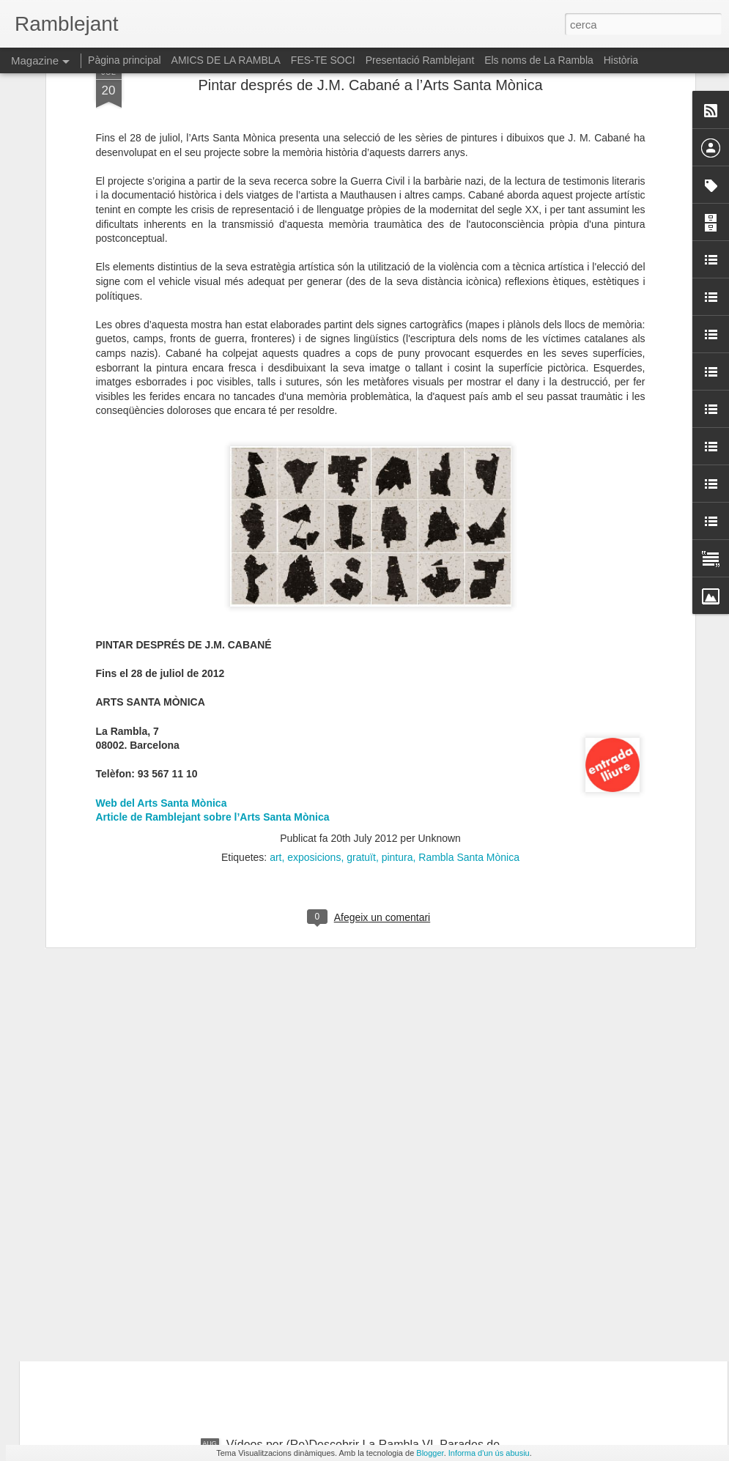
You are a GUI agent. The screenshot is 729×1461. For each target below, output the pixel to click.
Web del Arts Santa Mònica (161, 530)
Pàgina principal (124, 60)
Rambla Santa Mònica (468, 584)
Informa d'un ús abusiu (489, 1453)
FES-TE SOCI (323, 60)
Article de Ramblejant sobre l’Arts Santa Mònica (213, 544)
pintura (397, 584)
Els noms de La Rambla (538, 60)
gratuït (361, 584)
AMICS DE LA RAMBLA (226, 60)
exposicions (314, 584)
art (275, 584)
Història (621, 60)
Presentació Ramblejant (420, 60)
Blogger (429, 1453)
